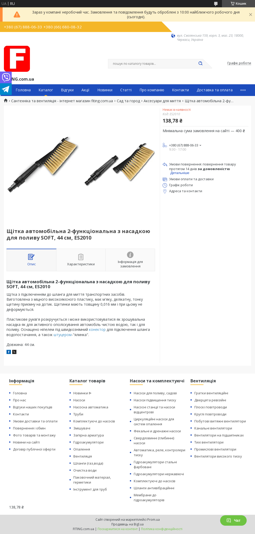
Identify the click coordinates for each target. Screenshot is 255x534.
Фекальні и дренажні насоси (157, 431)
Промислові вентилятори (215, 449)
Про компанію (151, 90)
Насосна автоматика (90, 407)
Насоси (79, 400)
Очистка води (85, 470)
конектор (97, 329)
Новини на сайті (26, 442)
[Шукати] (200, 63)
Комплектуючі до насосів (94, 421)
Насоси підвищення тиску (155, 400)
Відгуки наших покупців (32, 407)
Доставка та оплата (215, 90)
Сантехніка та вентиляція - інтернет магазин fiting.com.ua (62, 101)
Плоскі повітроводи (210, 407)
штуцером (63, 334)
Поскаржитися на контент (118, 529)
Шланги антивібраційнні (154, 488)
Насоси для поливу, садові (155, 393)
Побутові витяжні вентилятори (220, 421)
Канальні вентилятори (213, 428)
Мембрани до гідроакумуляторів (149, 497)
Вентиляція (82, 456)
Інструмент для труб (90, 489)
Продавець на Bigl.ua (127, 524)
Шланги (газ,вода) (88, 463)
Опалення (81, 449)
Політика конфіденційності (161, 529)
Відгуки (67, 90)
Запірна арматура (88, 435)
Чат (233, 520)
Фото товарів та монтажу (34, 435)
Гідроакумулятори (88, 442)
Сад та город (128, 101)
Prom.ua (153, 519)
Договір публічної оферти (34, 449)
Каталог (46, 90)
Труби (78, 414)
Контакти (180, 90)
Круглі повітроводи (210, 414)
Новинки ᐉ (82, 393)
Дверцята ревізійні (210, 400)
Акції (85, 90)
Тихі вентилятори (209, 442)
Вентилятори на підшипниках (219, 435)
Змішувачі (81, 428)
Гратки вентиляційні (211, 393)
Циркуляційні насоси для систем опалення (154, 421)
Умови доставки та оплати (35, 421)
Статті (126, 90)
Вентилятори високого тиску (218, 456)
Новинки (104, 90)
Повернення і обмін (29, 428)
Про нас (19, 400)
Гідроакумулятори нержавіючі (159, 474)
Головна (23, 90)
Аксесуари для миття (162, 101)
